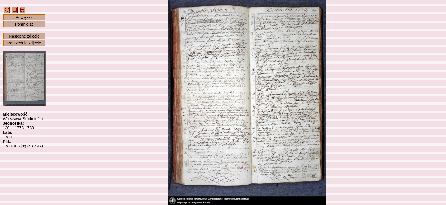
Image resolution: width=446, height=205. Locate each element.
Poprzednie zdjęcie (24, 43)
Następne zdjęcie (24, 36)
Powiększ (24, 17)
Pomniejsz (24, 24)
